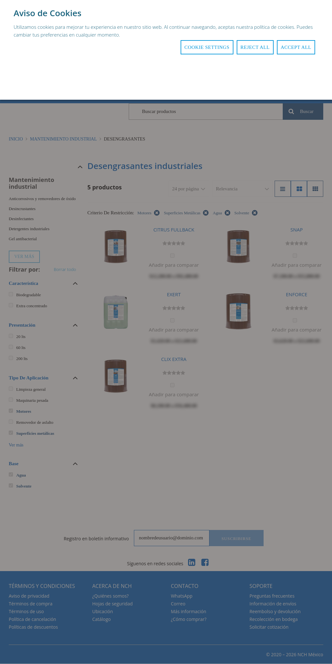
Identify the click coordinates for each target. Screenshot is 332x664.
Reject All (255, 47)
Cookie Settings (207, 47)
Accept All (296, 47)
